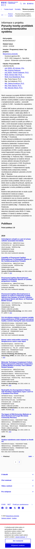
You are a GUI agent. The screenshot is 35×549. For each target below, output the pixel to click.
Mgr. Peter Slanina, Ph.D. (13, 85)
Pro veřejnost (6, 491)
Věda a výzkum (6, 486)
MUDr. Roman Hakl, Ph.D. (13, 74)
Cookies (14, 518)
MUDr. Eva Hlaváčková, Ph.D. (15, 77)
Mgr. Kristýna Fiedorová (12, 70)
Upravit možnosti (21, 539)
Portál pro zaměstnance (20, 504)
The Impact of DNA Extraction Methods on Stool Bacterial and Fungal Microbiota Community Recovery (16, 415)
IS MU (3, 504)
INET (9, 504)
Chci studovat (6, 480)
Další (31, 456)
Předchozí (5, 456)
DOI (11, 273)
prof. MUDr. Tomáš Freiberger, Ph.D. (17, 72)
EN (24, 4)
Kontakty (18, 9)
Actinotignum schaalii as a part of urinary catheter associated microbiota (16, 240)
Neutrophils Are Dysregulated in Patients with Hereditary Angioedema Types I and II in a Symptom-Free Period (17, 391)
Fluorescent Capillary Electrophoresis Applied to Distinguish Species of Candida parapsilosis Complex (16, 279)
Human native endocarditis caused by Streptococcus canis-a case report (14, 340)
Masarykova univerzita (10, 54)
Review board (8, 9)
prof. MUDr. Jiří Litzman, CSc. (14, 68)
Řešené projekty (28, 9)
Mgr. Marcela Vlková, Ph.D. (14, 88)
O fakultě (4, 474)
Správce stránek (6, 518)
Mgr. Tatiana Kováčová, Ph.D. (14, 83)
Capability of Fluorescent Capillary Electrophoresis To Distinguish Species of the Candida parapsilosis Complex (16, 259)
